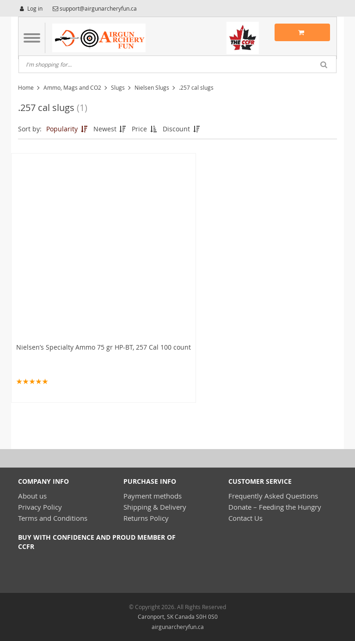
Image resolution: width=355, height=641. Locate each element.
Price (145, 128)
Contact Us (245, 518)
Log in (30, 8)
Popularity (67, 128)
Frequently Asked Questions (273, 495)
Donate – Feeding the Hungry (274, 507)
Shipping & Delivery (154, 507)
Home (26, 87)
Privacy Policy (40, 507)
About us (32, 495)
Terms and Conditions (52, 518)
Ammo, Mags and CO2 (72, 87)
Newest (110, 128)
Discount (182, 128)
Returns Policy (146, 518)
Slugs (118, 87)
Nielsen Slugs (152, 87)
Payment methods (152, 495)
